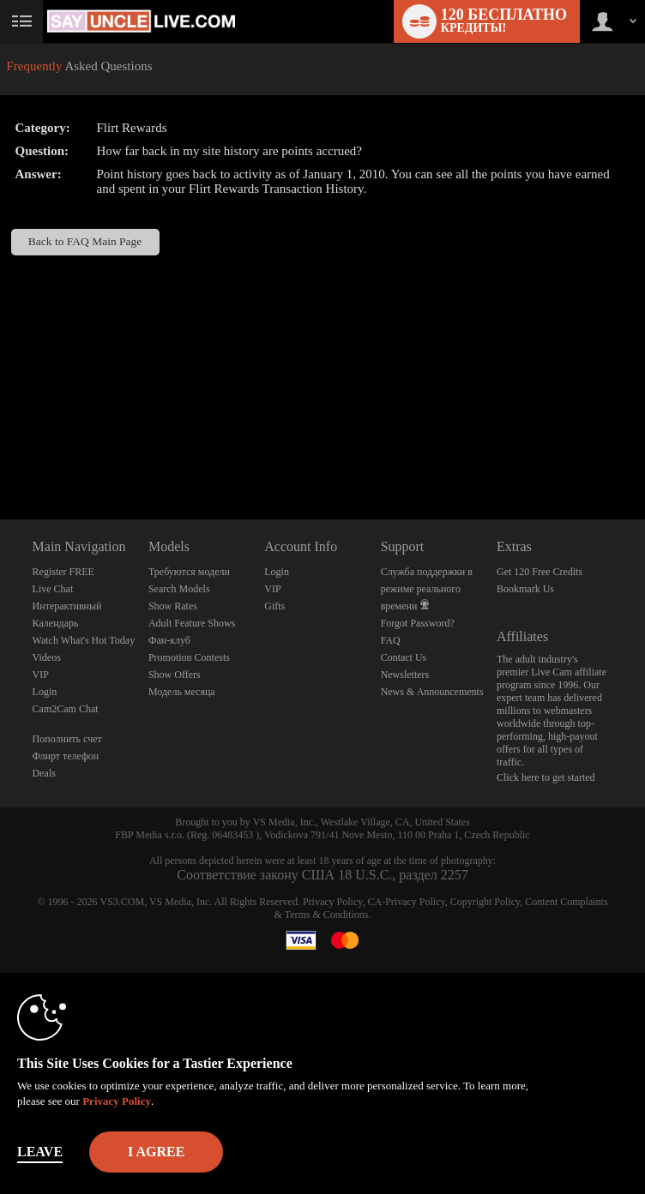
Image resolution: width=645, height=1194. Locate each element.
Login (45, 692)
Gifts (274, 606)
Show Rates (172, 606)
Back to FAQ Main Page (85, 241)
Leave (40, 1151)
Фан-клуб (169, 640)
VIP (41, 675)
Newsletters (405, 675)
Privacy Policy (333, 902)
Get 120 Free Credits (539, 572)
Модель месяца (181, 692)
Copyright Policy (485, 902)
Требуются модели (189, 572)
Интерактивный (67, 606)
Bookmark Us (525, 589)
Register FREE (63, 572)
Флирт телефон (66, 756)
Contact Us (404, 657)
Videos (47, 657)
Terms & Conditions (327, 915)
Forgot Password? (418, 623)
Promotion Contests (189, 657)
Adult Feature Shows (191, 623)
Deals (44, 773)
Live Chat (53, 589)
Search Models (179, 589)
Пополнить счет (67, 739)
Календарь (56, 623)
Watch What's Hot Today (84, 640)
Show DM (0, 455)
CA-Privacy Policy (405, 902)
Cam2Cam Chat (66, 709)
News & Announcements (432, 692)
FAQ (391, 640)
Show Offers (174, 675)
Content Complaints (566, 902)
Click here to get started (546, 777)
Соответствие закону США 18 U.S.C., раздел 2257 (322, 874)
